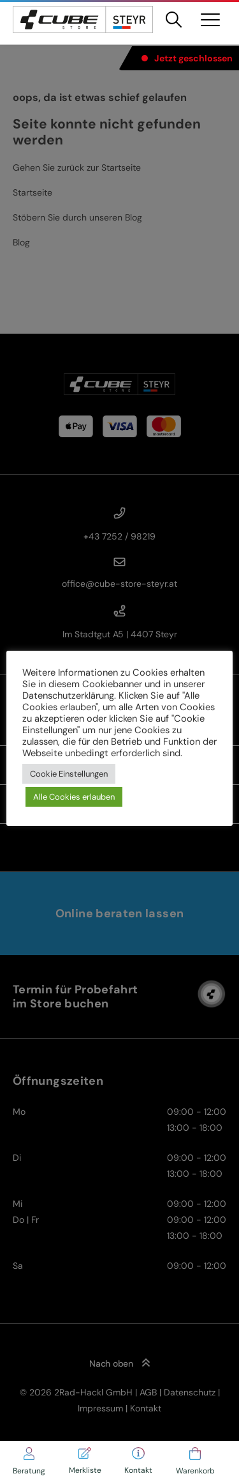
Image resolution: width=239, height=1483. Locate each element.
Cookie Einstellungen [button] (69, 773)
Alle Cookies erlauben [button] (74, 796)
